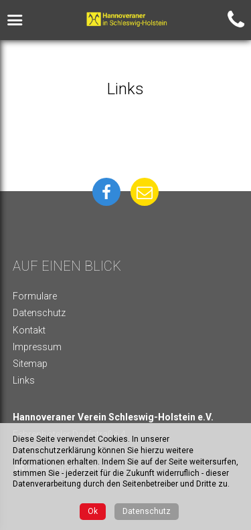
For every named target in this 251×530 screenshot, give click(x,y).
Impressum (37, 347)
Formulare (35, 296)
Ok (93, 511)
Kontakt (29, 330)
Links (24, 380)
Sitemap (30, 363)
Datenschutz (39, 312)
